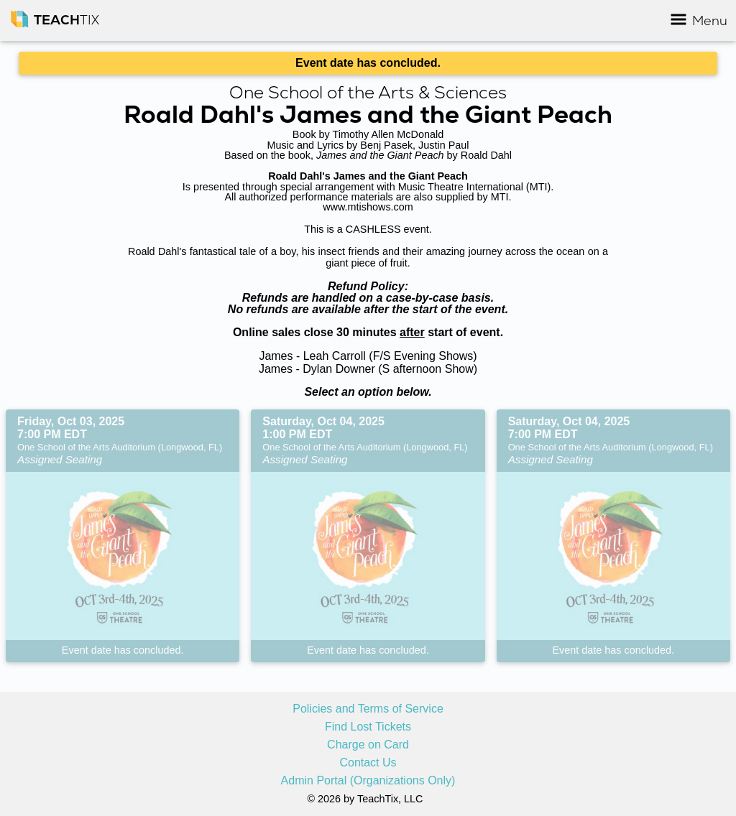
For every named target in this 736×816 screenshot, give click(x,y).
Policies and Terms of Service (368, 709)
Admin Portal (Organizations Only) (368, 781)
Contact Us (367, 763)
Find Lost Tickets (368, 727)
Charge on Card (368, 745)
